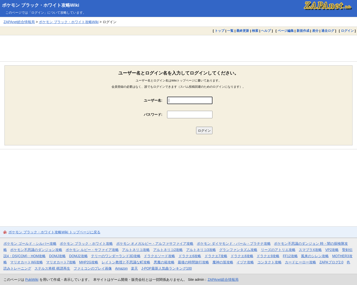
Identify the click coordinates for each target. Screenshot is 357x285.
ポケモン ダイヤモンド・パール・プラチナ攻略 (234, 243)
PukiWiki (31, 280)
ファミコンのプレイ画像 (93, 268)
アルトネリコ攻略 (136, 250)
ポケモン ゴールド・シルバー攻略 (30, 243)
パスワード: (153, 115)
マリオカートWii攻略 (26, 262)
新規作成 (303, 31)
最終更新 (242, 31)
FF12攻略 (290, 256)
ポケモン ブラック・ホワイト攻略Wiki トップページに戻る (54, 232)
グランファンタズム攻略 (238, 250)
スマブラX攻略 (310, 250)
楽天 (134, 268)
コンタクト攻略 (269, 262)
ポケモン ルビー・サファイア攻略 (92, 250)
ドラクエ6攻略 (189, 256)
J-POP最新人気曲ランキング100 (166, 268)
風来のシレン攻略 (315, 256)
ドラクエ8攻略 (242, 256)
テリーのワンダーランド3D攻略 (116, 256)
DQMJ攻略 (57, 256)
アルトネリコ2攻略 (168, 250)
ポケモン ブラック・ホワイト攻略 (86, 243)
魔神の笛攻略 (222, 262)
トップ (219, 31)
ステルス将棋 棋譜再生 (52, 268)
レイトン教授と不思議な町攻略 (126, 262)
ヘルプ (266, 31)
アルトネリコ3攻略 (201, 250)
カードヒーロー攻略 (300, 262)
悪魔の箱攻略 (164, 262)
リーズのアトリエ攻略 (278, 250)
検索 (255, 31)
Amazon (121, 268)
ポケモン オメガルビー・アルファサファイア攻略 (155, 243)
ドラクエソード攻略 (159, 256)
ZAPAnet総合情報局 (19, 22)
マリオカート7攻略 (61, 262)
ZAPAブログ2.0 (331, 262)
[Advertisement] (178, 48)
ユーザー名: (153, 100)
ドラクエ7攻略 (216, 256)
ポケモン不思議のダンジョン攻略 (36, 250)
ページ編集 (286, 31)
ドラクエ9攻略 (268, 256)
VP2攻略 (332, 250)
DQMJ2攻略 (78, 256)
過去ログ (327, 31)
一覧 (230, 31)
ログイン (347, 31)
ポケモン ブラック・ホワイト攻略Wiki (40, 5)
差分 (315, 31)
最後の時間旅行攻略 (193, 262)
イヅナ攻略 (245, 262)
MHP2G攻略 (88, 262)
